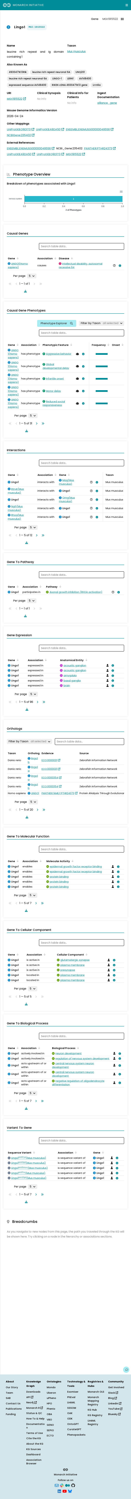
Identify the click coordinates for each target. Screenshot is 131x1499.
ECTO (50, 1435)
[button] (101, 354)
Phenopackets (76, 1434)
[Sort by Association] (55, 258)
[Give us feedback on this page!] (126, 1370)
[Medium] (67, 1485)
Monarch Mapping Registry (93, 1401)
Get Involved (116, 1387)
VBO (49, 1419)
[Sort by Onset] (122, 344)
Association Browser (33, 1461)
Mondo (51, 1387)
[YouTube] (64, 1491)
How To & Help (35, 1418)
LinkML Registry (93, 1422)
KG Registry (95, 1415)
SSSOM (71, 1408)
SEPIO (50, 1430)
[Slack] (62, 1485)
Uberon (51, 1392)
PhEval (71, 1397)
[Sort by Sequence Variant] (33, 1152)
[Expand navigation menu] (126, 5)
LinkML (71, 1402)
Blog (112, 1398)
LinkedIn (114, 1403)
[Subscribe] (57, 1485)
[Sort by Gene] (17, 258)
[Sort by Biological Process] (77, 1048)
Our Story (12, 1387)
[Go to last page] (42, 423)
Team (9, 1392)
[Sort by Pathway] (59, 586)
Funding (11, 1414)
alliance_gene (107, 103)
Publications (14, 1408)
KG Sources (33, 1449)
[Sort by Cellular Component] (86, 954)
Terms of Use (34, 1433)
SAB (8, 1398)
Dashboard (33, 1454)
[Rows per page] (31, 276)
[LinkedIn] (59, 1491)
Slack (113, 1392)
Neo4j (31, 1402)
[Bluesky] (70, 1491)
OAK (69, 1413)
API (29, 1397)
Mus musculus (76, 51)
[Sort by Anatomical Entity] (86, 660)
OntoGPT (73, 1424)
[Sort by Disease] (71, 258)
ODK (69, 1418)
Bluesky (114, 1414)
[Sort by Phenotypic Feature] (71, 344)
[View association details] (119, 265)
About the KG (34, 1443)
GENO (50, 1425)
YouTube (115, 1408)
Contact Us (13, 1403)
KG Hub (92, 1409)
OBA (49, 1414)
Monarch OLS (96, 1391)
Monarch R (34, 1408)
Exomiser (72, 1391)
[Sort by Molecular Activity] (72, 861)
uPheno (51, 1398)
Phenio (51, 1408)
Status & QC (34, 1413)
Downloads (33, 1391)
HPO (49, 1403)
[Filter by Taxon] (101, 323)
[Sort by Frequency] (108, 344)
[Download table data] (24, 291)
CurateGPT (74, 1429)
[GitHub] (73, 1485)
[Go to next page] (36, 423)
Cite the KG (33, 1438)
